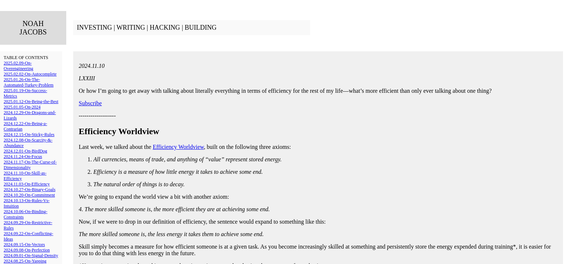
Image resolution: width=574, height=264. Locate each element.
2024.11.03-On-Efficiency (27, 184)
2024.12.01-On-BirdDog (25, 151)
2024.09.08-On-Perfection (27, 250)
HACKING (165, 27)
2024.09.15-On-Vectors (24, 244)
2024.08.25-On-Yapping (25, 261)
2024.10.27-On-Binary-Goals (29, 189)
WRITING (130, 27)
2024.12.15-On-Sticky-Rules (29, 134)
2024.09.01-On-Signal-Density (31, 255)
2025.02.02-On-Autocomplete (30, 74)
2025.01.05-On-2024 (22, 107)
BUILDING (200, 27)
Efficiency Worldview (178, 147)
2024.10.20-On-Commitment (29, 195)
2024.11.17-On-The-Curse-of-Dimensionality (30, 165)
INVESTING (94, 27)
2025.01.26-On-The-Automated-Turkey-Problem (28, 82)
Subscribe (90, 103)
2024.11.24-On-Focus (23, 156)
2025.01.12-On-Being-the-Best (31, 101)
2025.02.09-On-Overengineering (18, 65)
